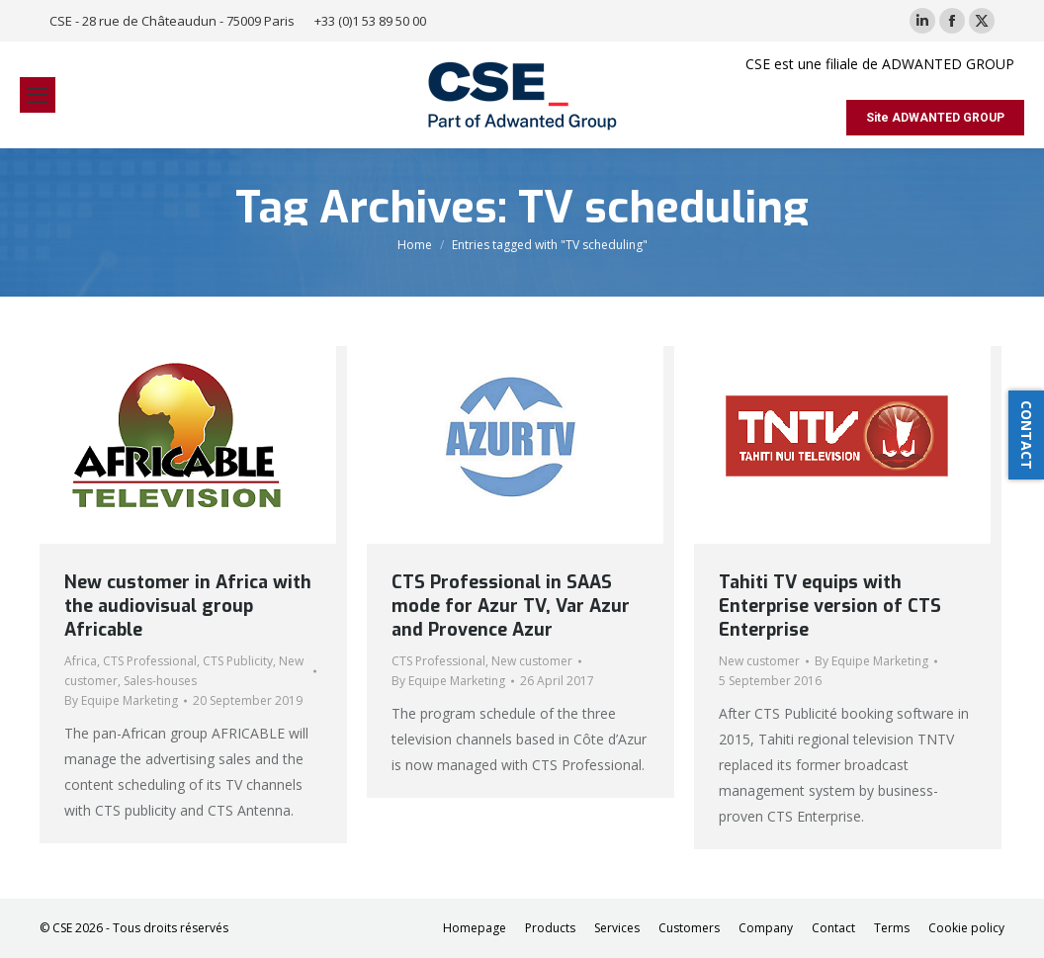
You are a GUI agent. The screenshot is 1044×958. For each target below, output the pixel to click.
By (121, 700)
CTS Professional (150, 661)
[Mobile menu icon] (37, 95)
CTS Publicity (238, 661)
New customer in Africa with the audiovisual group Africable (187, 606)
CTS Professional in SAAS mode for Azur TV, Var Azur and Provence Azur (511, 606)
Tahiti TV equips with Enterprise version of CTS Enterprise (830, 606)
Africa (80, 661)
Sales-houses (160, 680)
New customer (531, 661)
